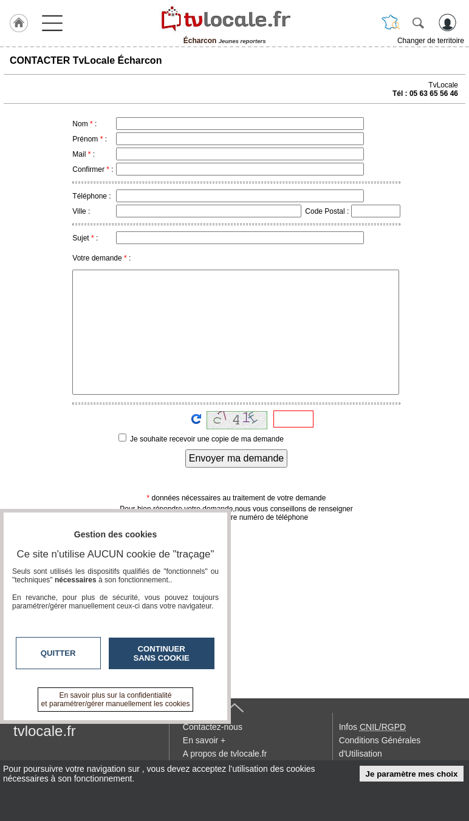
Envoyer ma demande (236, 458)
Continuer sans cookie (162, 653)
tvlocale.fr (44, 731)
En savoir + (204, 740)
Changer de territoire (430, 40)
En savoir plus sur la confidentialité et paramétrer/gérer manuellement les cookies (115, 699)
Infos (372, 727)
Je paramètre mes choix (412, 773)
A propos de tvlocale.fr (225, 753)
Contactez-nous (212, 727)
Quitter (58, 653)
